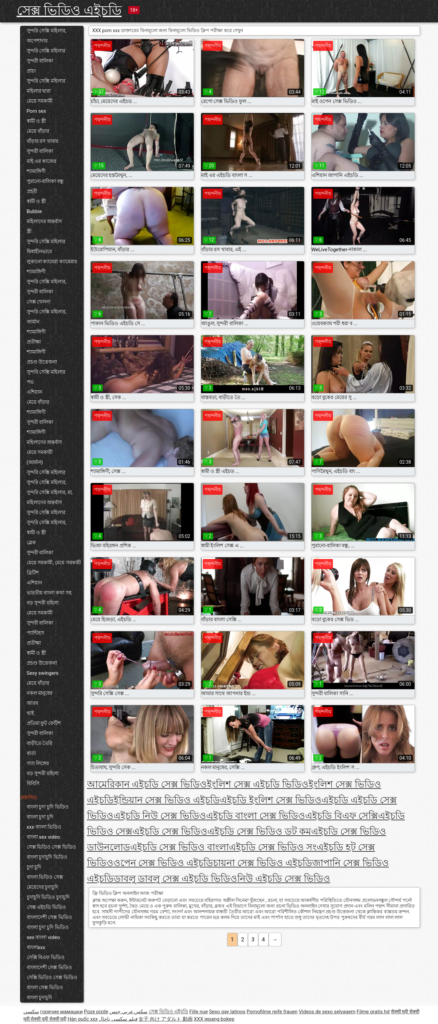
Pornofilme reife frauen (272, 1012)
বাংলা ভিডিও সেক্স (45, 877)
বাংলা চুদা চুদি (40, 817)
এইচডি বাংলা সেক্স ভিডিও (255, 815)
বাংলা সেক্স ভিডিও (45, 988)
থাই (30, 713)
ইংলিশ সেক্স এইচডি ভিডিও (258, 784)
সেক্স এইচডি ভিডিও (46, 907)
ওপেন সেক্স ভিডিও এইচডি (163, 862)
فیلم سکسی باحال (118, 1019)
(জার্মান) (35, 462)
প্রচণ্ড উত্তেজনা (42, 362)
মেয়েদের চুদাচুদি (43, 887)
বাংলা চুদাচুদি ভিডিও (47, 857)
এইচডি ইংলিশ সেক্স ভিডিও (271, 800)
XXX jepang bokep (214, 1019)
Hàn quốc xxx (83, 1019)
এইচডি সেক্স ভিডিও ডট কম (259, 831)
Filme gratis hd (373, 1012)
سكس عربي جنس (128, 1012)
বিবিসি (33, 783)
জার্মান (33, 322)
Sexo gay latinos (227, 1012)
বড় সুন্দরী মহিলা (43, 603)
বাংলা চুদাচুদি (40, 998)
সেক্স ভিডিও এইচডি (69, 10)
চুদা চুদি (34, 867)
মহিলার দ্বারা (39, 91)
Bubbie (34, 211)
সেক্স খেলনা (39, 302)
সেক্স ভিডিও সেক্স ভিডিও (51, 847)
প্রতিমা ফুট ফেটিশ (44, 723)
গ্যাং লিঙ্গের (38, 763)
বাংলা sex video (43, 837)
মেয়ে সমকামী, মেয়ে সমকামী (54, 563)
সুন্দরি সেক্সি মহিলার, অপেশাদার (46, 36)
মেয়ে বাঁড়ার (38, 131)
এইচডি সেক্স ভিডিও (170, 831)
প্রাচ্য (31, 71)
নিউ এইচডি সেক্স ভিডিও (283, 878)
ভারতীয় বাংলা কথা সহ (49, 593)
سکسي (31, 1012)
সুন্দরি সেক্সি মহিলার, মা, (50, 492)
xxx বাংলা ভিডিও (44, 827)
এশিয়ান (34, 392)
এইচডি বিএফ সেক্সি (341, 815)
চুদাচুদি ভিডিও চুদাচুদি (48, 897)
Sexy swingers (43, 673)
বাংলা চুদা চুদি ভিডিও (48, 807)
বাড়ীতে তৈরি (40, 743)
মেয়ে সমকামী (40, 101)
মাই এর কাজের (41, 161)
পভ (30, 382)
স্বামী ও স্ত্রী (36, 121)
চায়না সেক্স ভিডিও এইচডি (262, 862)
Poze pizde (96, 1012)
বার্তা (31, 753)
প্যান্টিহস (35, 633)
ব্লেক (31, 543)
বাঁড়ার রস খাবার (42, 141)
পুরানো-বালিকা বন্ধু (45, 181)
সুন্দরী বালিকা (40, 61)
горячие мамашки (61, 1012)
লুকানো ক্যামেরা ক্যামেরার (52, 262)
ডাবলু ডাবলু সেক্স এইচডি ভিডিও (176, 878)
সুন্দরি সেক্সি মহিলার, (46, 282)
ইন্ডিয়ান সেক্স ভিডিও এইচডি (167, 800)
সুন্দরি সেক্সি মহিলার (46, 51)
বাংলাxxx (36, 947)
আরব (32, 703)
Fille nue (198, 1012)
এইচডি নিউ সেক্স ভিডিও (159, 815)
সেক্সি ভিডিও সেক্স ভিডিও (52, 977)
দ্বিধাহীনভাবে (39, 252)
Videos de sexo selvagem (327, 1012)
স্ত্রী (29, 231)
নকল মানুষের (40, 693)
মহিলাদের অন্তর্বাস (44, 221)
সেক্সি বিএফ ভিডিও (46, 957)
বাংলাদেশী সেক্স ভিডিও (49, 917)
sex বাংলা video (43, 937)
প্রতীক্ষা (34, 342)
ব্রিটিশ (33, 573)
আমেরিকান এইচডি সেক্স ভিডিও (147, 784)
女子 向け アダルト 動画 (165, 1019)
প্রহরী (32, 191)
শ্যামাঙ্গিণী (36, 171)
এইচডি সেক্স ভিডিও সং (273, 847)
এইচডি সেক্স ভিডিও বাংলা (179, 847)
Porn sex (36, 111)
